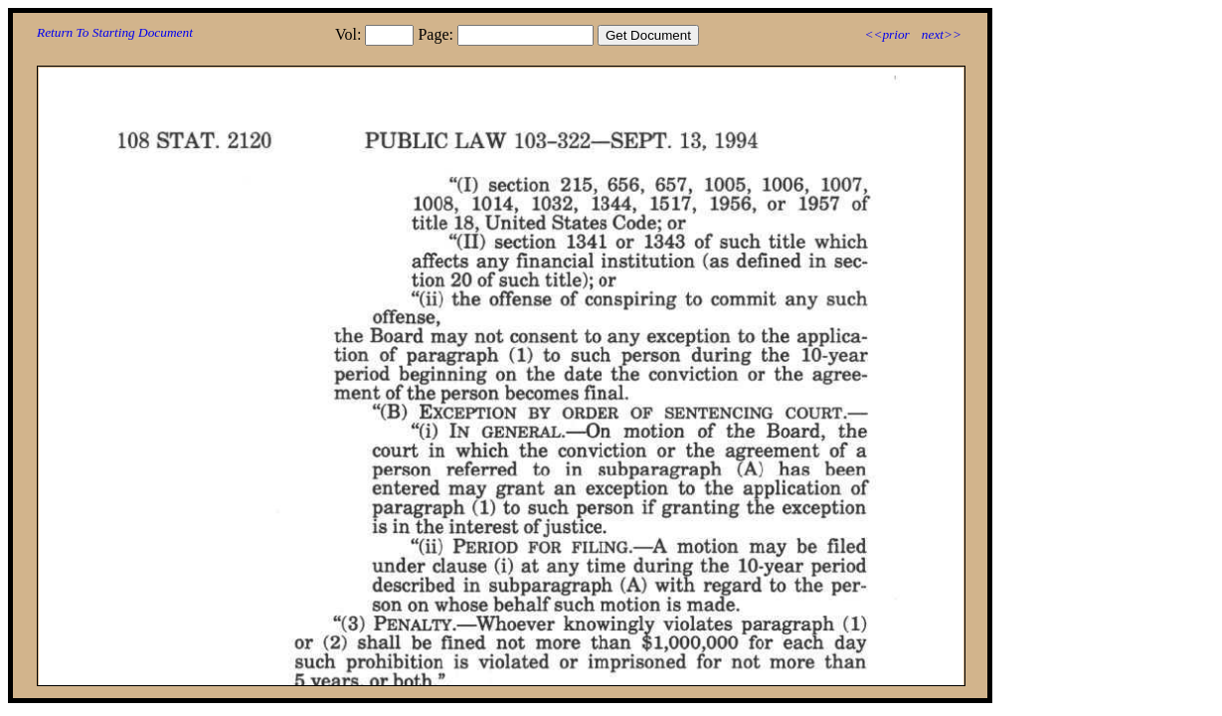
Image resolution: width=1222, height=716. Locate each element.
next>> (941, 34)
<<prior (886, 34)
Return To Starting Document (115, 32)
